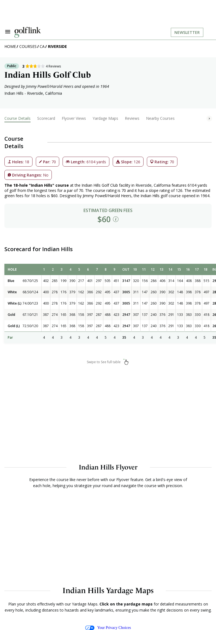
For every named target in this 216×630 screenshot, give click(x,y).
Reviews (132, 118)
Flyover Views (74, 118)
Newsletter (187, 32)
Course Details (17, 118)
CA (42, 46)
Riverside (57, 46)
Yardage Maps (105, 118)
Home (10, 46)
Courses (28, 46)
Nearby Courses (160, 118)
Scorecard (46, 118)
